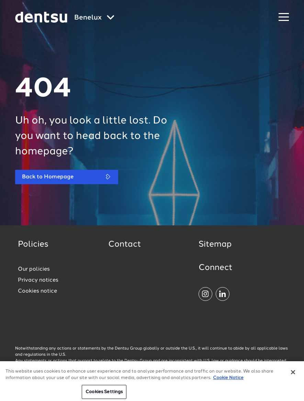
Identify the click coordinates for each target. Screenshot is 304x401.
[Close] (293, 374)
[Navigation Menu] (284, 17)
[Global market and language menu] (94, 18)
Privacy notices (38, 280)
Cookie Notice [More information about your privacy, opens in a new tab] (228, 381)
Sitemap (215, 244)
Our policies (34, 269)
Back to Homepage (66, 177)
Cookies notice (37, 291)
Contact (124, 244)
